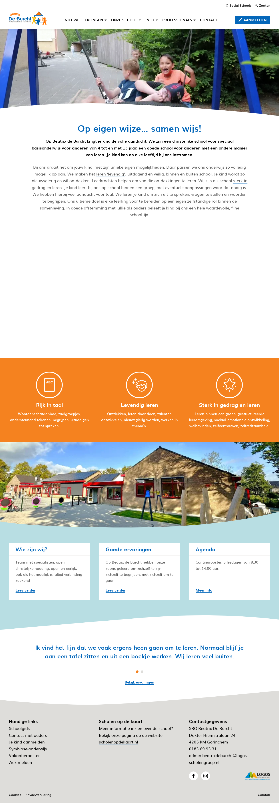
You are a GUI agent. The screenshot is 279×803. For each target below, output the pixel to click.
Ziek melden (20, 762)
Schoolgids (19, 728)
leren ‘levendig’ (110, 174)
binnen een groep (138, 187)
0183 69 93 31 (203, 749)
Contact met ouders (28, 735)
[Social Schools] (238, 5)
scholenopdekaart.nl (118, 742)
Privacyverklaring (38, 794)
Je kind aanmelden (27, 742)
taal (109, 194)
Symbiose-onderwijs (28, 749)
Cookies (15, 794)
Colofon (264, 794)
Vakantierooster (24, 755)
